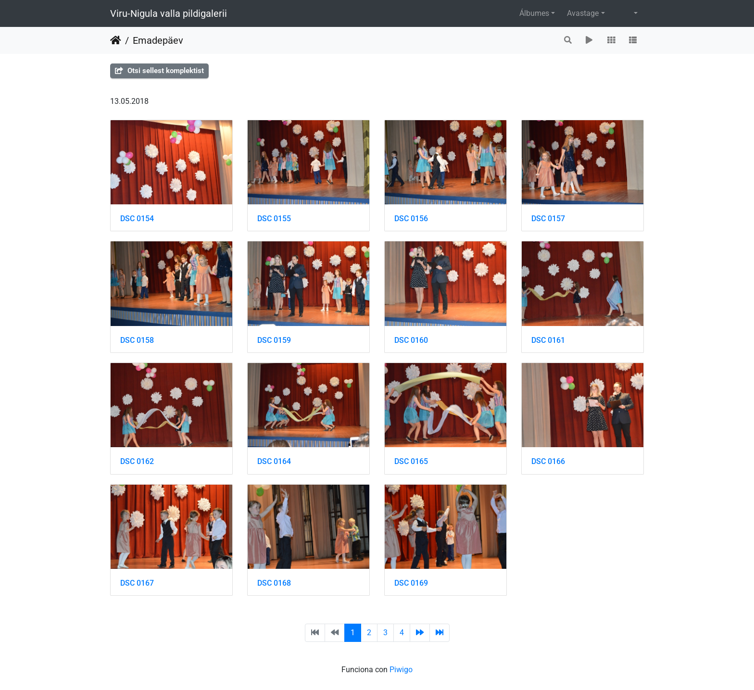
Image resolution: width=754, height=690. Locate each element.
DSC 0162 (137, 461)
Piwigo (401, 669)
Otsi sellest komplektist (159, 70)
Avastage (583, 13)
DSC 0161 (548, 340)
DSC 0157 (548, 218)
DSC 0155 (274, 218)
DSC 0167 (137, 583)
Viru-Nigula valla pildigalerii (168, 13)
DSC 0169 (411, 583)
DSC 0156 (411, 218)
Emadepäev (158, 40)
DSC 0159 (274, 340)
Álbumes (534, 13)
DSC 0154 (137, 218)
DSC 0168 (274, 583)
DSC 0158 (137, 340)
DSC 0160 (411, 340)
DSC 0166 (548, 461)
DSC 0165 (411, 461)
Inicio (115, 40)
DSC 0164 (274, 461)
